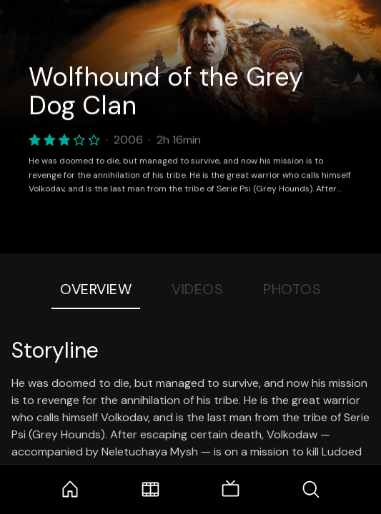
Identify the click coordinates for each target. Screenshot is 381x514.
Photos (292, 289)
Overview (96, 289)
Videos (197, 289)
